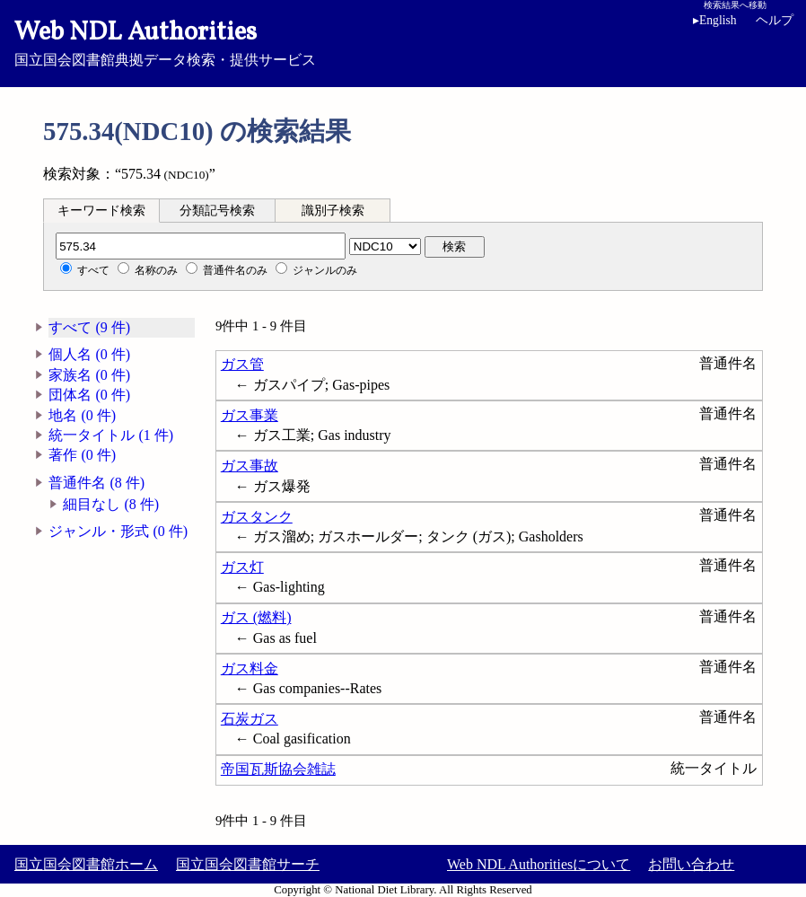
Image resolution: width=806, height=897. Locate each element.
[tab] (101, 210)
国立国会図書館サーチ (248, 864)
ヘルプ (774, 20)
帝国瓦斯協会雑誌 (278, 769)
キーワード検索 (101, 210)
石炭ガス (249, 718)
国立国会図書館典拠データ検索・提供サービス (403, 41)
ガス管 (242, 364)
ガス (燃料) (256, 617)
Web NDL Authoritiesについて (538, 864)
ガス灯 (242, 567)
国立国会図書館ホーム (86, 864)
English (715, 20)
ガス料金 (249, 668)
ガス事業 (249, 415)
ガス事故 (249, 465)
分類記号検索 (217, 210)
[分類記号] (201, 246)
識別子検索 (333, 210)
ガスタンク (257, 516)
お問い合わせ (691, 864)
